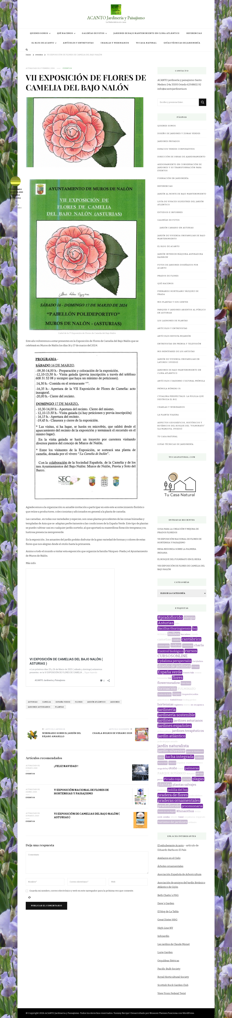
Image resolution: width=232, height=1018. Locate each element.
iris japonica (199, 705)
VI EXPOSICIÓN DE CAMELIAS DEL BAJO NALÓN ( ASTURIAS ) (71, 524)
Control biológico (170, 651)
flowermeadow (168, 683)
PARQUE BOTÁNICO (171, 773)
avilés (177, 624)
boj (194, 628)
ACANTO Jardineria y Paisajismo (116, 18)
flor (169, 678)
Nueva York (162, 763)
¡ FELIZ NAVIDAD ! (66, 605)
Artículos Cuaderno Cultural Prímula (181, 381)
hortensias (165, 704)
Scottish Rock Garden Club (172, 985)
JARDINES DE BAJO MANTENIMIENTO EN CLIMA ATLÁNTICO (146, 33)
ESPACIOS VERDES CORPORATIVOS (176, 149)
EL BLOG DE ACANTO (43, 43)
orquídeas (181, 763)
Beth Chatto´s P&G (168, 895)
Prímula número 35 (169, 388)
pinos (186, 779)
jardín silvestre (171, 751)
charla (199, 645)
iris (192, 705)
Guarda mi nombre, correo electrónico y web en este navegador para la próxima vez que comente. (81, 730)
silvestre (174, 817)
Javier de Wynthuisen (194, 751)
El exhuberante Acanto (170, 845)
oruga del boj (162, 769)
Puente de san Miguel (166, 812)
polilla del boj (178, 790)
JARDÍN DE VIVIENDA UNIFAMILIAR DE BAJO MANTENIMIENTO (181, 237)
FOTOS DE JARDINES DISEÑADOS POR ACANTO (177, 266)
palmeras (192, 768)
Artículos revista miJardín (174, 336)
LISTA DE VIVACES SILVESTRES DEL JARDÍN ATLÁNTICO (180, 203)
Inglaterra (178, 705)
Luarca (161, 757)
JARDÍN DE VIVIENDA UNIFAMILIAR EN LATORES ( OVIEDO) (178, 360)
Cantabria (176, 640)
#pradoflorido (170, 617)
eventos (67, 68)
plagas (198, 779)
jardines (115, 541)
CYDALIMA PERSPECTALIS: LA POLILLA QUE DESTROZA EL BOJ (180, 398)
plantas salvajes (184, 784)
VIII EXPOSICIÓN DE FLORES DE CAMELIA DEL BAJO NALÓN (181, 567)
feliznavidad (162, 678)
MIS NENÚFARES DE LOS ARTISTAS (176, 351)
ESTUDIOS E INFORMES (170, 212)
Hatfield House (176, 700)
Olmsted (172, 763)
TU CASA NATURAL (146, 43)
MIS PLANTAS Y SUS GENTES (172, 302)
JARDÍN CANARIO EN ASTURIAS (177, 228)
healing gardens (189, 700)
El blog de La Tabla (168, 911)
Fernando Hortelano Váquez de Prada (15, 187)
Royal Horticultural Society (173, 976)
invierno (186, 705)
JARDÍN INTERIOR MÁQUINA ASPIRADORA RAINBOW (180, 255)
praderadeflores (195, 796)
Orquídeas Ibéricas (168, 960)
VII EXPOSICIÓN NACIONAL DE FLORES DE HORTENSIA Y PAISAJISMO (179, 541)
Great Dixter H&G (167, 919)
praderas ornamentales (179, 800)
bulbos (174, 634)
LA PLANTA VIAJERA (168, 415)
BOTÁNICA (162, 634)
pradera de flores (173, 795)
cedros (176, 645)
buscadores (185, 634)
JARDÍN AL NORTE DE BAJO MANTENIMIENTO (181, 194)
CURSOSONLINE (172, 656)
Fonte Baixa (186, 683)
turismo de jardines (172, 822)
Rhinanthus (185, 811)
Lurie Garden (165, 952)
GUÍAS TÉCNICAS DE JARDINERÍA (182, 43)
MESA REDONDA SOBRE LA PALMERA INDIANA (176, 551)
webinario (192, 822)
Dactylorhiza (197, 661)
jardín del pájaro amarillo (167, 742)
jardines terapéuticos (188, 731)
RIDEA (198, 812)
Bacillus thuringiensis (174, 628)
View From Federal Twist (171, 993)
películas (199, 774)
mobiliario (199, 757)
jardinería (167, 710)
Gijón (177, 694)
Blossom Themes (158, 1013)
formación (167, 688)
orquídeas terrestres (194, 763)
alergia (189, 618)
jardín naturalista (173, 746)
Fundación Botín (164, 694)
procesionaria (192, 806)
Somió (181, 817)
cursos (191, 651)
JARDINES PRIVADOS (168, 141)
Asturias (33, 541)
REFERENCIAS (194, 33)
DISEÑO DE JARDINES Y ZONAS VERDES (178, 133)
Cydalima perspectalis (174, 661)
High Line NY (165, 928)
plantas (59, 546)
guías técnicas (163, 700)
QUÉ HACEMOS (65, 33)
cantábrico (191, 639)
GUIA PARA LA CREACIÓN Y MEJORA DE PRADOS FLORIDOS (178, 531)
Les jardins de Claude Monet (173, 944)
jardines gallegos (164, 731)
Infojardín (163, 936)
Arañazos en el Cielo (169, 858)
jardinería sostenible (176, 715)
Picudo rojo (172, 779)
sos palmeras (189, 817)
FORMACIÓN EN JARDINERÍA (172, 178)
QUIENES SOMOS (39, 33)
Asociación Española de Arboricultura (179, 874)
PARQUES (190, 774)
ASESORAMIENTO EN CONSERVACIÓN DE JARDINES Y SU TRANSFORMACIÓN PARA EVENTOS (179, 167)
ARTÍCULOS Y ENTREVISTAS (78, 43)
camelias (164, 639)
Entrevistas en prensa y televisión (179, 344)
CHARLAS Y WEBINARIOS (115, 43)
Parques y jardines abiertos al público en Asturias (181, 311)
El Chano (195, 667)
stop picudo (200, 817)
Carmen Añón (163, 646)
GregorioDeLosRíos (190, 694)
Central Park (188, 646)
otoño (173, 768)
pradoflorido (169, 806)
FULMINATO (187, 689)
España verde (63, 541)
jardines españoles (174, 726)
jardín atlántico (96, 541)
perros (160, 780)
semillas (166, 817)
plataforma (161, 790)
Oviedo (181, 769)
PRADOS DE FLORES (168, 276)
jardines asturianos (39, 546)
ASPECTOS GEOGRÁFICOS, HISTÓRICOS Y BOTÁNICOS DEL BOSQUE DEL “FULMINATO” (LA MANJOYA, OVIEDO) (181, 425)
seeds (159, 817)
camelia (46, 541)
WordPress (188, 1013)
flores (79, 541)
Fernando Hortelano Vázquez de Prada (178, 293)
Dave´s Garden (165, 903)
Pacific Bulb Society (168, 968)
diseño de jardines (174, 666)
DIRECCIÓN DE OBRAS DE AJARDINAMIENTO (181, 157)
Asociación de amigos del (172, 882)
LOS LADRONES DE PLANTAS (172, 321)
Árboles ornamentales (170, 866)
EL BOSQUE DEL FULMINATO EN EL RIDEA (179, 559)
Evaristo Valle (188, 673)
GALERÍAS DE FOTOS (93, 33)
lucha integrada (179, 757)
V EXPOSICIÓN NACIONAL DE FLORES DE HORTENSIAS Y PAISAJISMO (81, 630)
